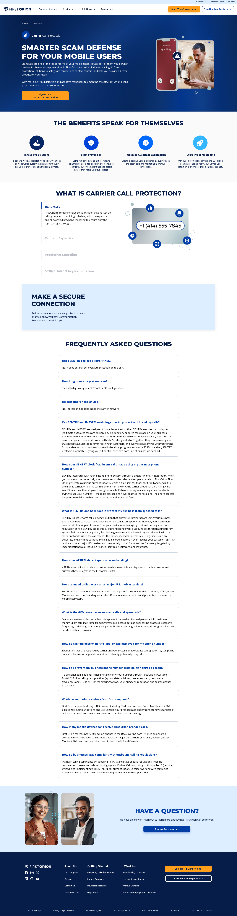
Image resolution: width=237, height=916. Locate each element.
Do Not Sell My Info (94, 911)
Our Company (71, 872)
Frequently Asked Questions (100, 872)
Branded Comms (48, 9)
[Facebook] (26, 872)
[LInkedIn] (26, 878)
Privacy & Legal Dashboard (63, 911)
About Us (230, 2)
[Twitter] (37, 872)
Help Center (92, 892)
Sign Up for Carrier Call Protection (45, 96)
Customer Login (216, 2)
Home (25, 23)
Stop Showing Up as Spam (134, 872)
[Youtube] (37, 878)
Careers (68, 879)
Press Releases (72, 892)
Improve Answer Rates (133, 879)
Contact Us (201, 2)
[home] (17, 9)
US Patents (174, 911)
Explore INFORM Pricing (188, 868)
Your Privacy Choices (122, 911)
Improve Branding (131, 886)
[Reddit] (32, 878)
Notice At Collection (150, 911)
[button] (69, 9)
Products (37, 23)
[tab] (76, 214)
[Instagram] (32, 872)
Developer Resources (97, 886)
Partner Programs (95, 879)
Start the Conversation (184, 9)
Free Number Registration (218, 9)
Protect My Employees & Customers (139, 892)
